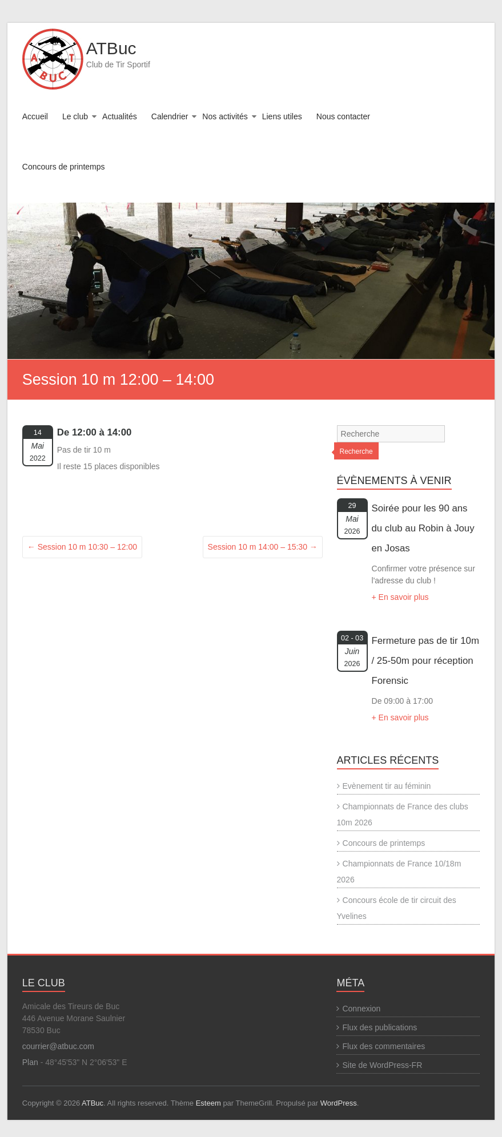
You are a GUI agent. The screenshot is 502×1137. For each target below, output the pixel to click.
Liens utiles (282, 116)
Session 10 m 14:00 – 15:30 (263, 546)
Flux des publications (379, 1027)
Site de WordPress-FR (382, 1065)
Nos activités (224, 116)
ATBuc (111, 48)
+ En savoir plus (400, 597)
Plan (30, 1062)
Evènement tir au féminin (387, 786)
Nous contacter (343, 116)
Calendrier (169, 116)
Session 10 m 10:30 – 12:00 (82, 546)
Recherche (356, 451)
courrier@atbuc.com (58, 1046)
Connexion (361, 1008)
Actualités (119, 116)
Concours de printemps (63, 166)
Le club (75, 116)
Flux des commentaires (383, 1046)
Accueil (35, 116)
